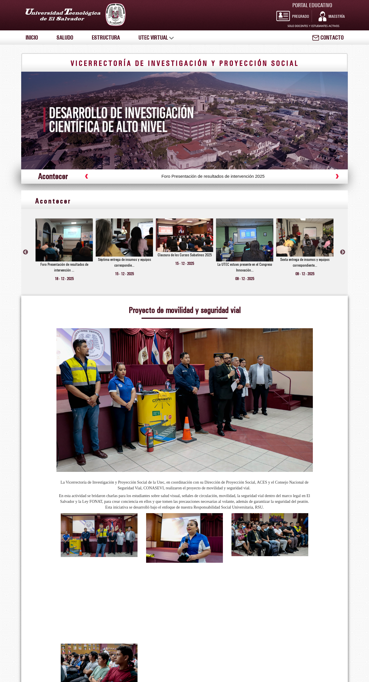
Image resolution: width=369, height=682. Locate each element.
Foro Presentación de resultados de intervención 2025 (218, 176)
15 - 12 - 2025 (124, 273)
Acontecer (53, 200)
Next (343, 252)
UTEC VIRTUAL (156, 37)
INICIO (31, 37)
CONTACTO (328, 37)
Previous (25, 252)
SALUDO (64, 37)
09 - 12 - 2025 (244, 278)
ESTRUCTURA (106, 37)
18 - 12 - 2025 (64, 278)
